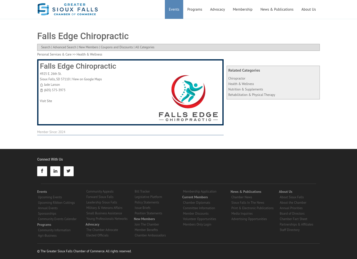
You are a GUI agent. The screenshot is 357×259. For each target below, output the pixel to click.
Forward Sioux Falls (99, 197)
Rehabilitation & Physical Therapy (251, 95)
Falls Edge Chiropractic (78, 66)
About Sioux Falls (292, 197)
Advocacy (217, 9)
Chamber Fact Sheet (293, 219)
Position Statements (148, 213)
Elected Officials (97, 235)
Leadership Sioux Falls (101, 202)
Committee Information (199, 208)
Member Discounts (195, 213)
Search (45, 47)
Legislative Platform (148, 197)
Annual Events (48, 208)
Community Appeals (100, 191)
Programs (194, 9)
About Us (308, 9)
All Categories (144, 47)
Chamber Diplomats (196, 203)
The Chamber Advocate (102, 230)
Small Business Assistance (104, 213)
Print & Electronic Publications (252, 208)
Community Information (54, 230)
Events (174, 9)
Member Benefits (146, 230)
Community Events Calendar (57, 219)
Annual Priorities (291, 208)
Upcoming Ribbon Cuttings (56, 203)
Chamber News (241, 197)
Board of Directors (292, 213)
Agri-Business (47, 235)
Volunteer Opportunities (199, 219)
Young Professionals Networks (106, 219)
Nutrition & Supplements (245, 89)
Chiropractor (236, 78)
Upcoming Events (50, 197)
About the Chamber (293, 203)
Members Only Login (197, 224)
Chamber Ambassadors (150, 235)
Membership (242, 9)
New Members (88, 47)
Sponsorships (47, 213)
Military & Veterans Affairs (104, 208)
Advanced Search (64, 47)
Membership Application (199, 191)
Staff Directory (289, 230)
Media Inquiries (242, 213)
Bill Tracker (142, 191)
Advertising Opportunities (249, 219)
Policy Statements (147, 202)
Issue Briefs (142, 208)
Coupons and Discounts (117, 47)
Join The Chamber (147, 224)
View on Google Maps (87, 79)
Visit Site (46, 101)
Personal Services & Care (54, 54)
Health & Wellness (241, 84)
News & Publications (276, 9)
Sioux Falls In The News (247, 203)
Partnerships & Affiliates (296, 224)
